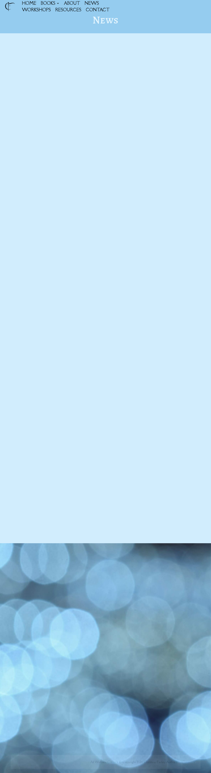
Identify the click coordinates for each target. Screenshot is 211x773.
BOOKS (48, 3)
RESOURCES (68, 10)
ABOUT (72, 3)
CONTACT (98, 10)
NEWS (92, 3)
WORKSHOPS (36, 10)
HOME (29, 3)
